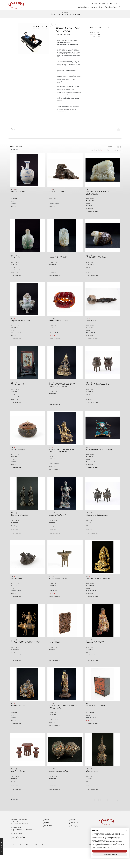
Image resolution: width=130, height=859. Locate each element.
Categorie (46, 833)
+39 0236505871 (27, 840)
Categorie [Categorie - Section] (93, 7)
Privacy (71, 835)
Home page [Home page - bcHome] (65, 12)
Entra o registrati (96, 28)
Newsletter (46, 837)
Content (71, 832)
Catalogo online (96, 36)
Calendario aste (47, 832)
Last (120, 161)
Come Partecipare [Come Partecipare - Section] (111, 7)
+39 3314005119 (17, 838)
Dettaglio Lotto (17, 220)
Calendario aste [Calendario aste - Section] (83, 7)
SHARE (115, 3)
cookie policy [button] (103, 840)
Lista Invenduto (95, 34)
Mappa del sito (73, 833)
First (92, 161)
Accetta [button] (110, 851)
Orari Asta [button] (61, 103)
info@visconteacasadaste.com (69, 72)
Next (115, 161)
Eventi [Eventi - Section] (101, 7)
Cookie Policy (73, 836)
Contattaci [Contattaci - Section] (102, 3)
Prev (96, 161)
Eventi (44, 835)
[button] (23, 138)
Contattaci (72, 830)
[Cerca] (65, 129)
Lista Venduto (95, 33)
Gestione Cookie (74, 838)
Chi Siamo (46, 830)
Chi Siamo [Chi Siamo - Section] (94, 3)
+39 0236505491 (17, 840)
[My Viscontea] (119, 4)
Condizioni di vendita (97, 38)
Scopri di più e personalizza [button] (110, 854)
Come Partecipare (48, 836)
